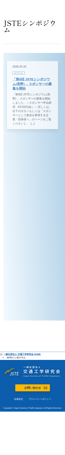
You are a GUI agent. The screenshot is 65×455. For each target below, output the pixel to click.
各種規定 (18, 399)
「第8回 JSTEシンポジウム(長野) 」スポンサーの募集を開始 (32, 85)
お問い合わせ (32, 387)
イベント (18, 75)
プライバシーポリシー (40, 399)
